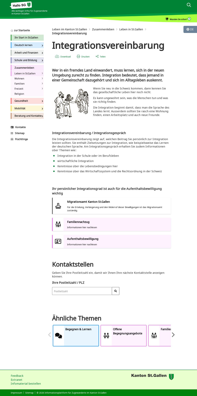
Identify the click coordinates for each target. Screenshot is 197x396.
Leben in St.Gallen (24, 73)
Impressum (16, 392)
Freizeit (18, 88)
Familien (19, 83)
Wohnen (19, 78)
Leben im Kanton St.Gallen (69, 29)
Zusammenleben (103, 29)
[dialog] (189, 5)
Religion (19, 93)
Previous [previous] (49, 335)
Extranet (16, 380)
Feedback (17, 376)
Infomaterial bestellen (26, 383)
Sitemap (29, 392)
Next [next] (173, 335)
